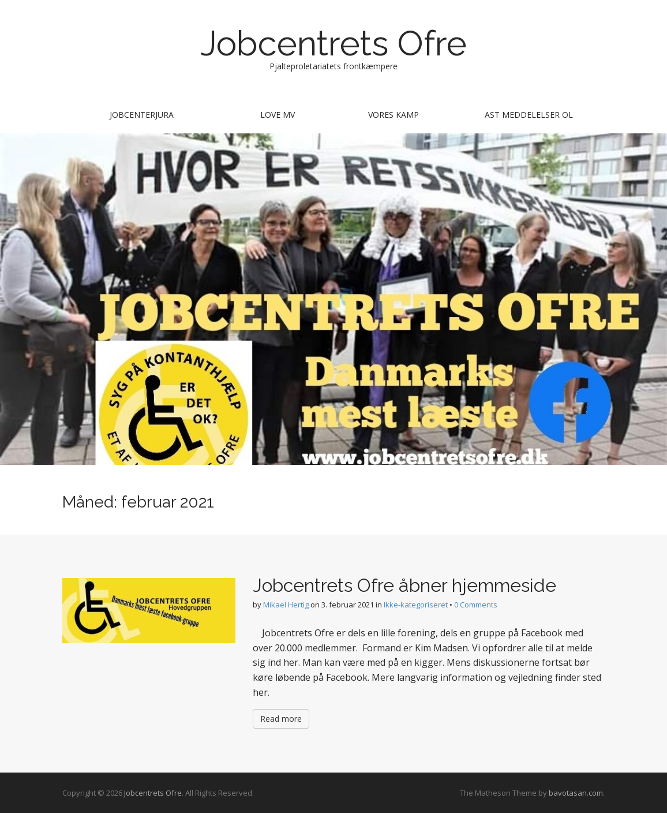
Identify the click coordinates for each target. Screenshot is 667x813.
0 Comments (475, 604)
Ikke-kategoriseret (416, 604)
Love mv (277, 114)
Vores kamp (393, 114)
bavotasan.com (576, 793)
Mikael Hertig (286, 604)
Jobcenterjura (142, 114)
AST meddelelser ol (529, 114)
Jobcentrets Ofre (333, 43)
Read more (281, 718)
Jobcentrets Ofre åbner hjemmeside (404, 585)
